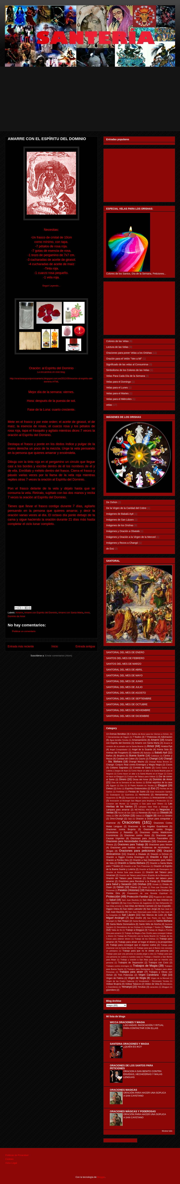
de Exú (110, 548)
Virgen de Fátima (114, 978)
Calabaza (155, 756)
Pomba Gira (113, 893)
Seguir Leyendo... (51, 285)
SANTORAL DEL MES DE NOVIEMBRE (128, 710)
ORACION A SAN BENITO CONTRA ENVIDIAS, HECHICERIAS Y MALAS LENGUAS (142, 1074)
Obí (116, 815)
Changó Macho (136, 761)
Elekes (109, 788)
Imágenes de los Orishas (119, 525)
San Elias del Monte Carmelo (139, 906)
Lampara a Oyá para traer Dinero (146, 804)
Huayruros (110, 798)
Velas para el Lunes (117, 387)
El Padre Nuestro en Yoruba (141, 785)
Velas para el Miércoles (119, 399)
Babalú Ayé (161, 752)
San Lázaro (128, 914)
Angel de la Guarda (142, 749)
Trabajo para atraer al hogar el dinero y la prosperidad (145, 942)
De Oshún (111, 502)
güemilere (111, 990)
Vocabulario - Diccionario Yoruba (154, 981)
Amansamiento (139, 740)
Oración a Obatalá (136, 854)
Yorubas (142, 987)
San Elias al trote (113, 906)
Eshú (119, 788)
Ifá (120, 797)
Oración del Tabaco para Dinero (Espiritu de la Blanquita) (144, 875)
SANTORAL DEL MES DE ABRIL (124, 669)
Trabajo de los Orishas (145, 939)
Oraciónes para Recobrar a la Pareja (137, 881)
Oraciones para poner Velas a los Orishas (129, 352)
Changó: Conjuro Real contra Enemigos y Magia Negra (134, 764)
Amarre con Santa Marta (70, 612)
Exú (153, 788)
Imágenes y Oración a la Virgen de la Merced (131, 537)
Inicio (55, 646)
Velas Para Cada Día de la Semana (125, 375)
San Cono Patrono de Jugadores (137, 903)
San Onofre (136, 918)
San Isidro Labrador (133, 909)
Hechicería (144, 794)
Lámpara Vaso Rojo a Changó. (154, 807)
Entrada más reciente (21, 646)
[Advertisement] (90, 106)
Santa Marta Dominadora (122, 924)
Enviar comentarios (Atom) (58, 655)
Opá (130, 819)
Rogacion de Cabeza (163, 897)
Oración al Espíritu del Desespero (154, 869)
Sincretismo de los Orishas (128, 927)
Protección (113, 896)
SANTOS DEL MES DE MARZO (123, 663)
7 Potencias (151, 737)
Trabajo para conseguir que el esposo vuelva (133, 945)
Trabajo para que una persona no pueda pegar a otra (129, 954)
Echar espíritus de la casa (159, 782)
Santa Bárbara (164, 920)
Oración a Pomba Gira (117, 860)
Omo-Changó (116, 818)
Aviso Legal (11, 1163)
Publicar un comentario (24, 631)
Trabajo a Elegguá (135, 930)
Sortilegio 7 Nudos (152, 927)
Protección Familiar (137, 896)
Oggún (149, 815)
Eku (122, 785)
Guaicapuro (115, 795)
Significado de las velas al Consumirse (127, 364)
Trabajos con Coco (158, 962)
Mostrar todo (167, 1131)
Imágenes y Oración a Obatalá (123, 531)
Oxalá (144, 887)
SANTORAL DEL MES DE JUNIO (124, 681)
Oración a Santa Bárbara (131, 863)
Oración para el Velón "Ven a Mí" (124, 358)
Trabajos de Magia (145, 965)
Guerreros (129, 795)
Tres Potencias (125, 975)
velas (109, 404)
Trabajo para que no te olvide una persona (145, 951)
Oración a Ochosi (160, 854)
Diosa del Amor (140, 779)
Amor (87, 612)
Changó (153, 758)
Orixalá (155, 884)
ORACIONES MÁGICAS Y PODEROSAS (133, 1111)
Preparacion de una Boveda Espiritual (147, 893)
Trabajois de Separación (130, 962)
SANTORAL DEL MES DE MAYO (124, 675)
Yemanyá (127, 986)
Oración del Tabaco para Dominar (124, 878)
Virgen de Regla (137, 978)
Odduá (139, 816)
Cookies (9, 1159)
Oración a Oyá (159, 857)
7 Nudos (137, 737)
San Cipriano (112, 903)
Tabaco (168, 927)
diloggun (165, 987)
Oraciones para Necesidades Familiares (128, 841)
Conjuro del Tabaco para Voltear (141, 776)
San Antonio (163, 900)
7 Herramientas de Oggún (117, 737)
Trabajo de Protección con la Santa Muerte (136, 936)
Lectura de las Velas (117, 347)
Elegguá (162, 785)
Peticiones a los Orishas (157, 890)
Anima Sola (163, 749)
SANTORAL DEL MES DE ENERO (125, 652)
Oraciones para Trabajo (131, 844)
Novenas (143, 812)
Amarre (19, 612)
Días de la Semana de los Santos (126, 782)
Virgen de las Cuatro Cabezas (120, 981)
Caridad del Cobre (126, 758)
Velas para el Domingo (118, 381)
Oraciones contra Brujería (121, 829)
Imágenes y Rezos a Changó (122, 542)
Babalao (147, 753)
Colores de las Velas (117, 341)
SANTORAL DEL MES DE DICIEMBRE (127, 716)
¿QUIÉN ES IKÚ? (132, 1046)
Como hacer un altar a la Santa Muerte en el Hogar (140, 774)
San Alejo (147, 900)
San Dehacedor (162, 903)
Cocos (169, 764)
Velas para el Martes (117, 393)
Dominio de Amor (16, 616)
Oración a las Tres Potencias (137, 866)
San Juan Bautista (115, 912)
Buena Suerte (136, 755)
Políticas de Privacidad (16, 1155)
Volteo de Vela (152, 984)
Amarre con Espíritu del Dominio (40, 612)
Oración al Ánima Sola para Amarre (123, 872)
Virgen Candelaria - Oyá (152, 974)
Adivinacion (166, 737)
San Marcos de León (152, 915)
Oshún (120, 887)
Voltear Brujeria (113, 984)
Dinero (122, 779)
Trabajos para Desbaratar (138, 969)
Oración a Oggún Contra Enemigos (125, 857)
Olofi (159, 816)
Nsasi (154, 813)
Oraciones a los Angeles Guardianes (148, 826)
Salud (112, 899)
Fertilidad (120, 792)
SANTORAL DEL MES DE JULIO (124, 687)
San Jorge (152, 909)
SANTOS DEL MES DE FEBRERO (125, 658)
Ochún (126, 815)
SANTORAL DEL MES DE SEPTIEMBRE (128, 698)
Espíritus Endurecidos (136, 788)
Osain (109, 887)
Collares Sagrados (119, 767)
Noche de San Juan (126, 813)
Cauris (142, 758)
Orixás (165, 884)
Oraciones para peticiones (137, 850)
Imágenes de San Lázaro (120, 519)
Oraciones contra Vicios (137, 835)
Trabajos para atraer (131, 971)
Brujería (121, 755)
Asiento (136, 752)
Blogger (101, 1177)
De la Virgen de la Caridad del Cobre (126, 508)
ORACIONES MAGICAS (123, 1089)
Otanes (133, 887)
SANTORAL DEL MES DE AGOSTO (126, 692)
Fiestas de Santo (137, 791)
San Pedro (152, 918)
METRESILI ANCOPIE (145, 810)
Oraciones (131, 822)
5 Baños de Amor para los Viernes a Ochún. (149, 734)
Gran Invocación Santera (161, 792)
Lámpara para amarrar (118, 809)
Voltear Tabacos (133, 984)
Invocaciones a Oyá (162, 797)
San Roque (123, 921)
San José (165, 909)
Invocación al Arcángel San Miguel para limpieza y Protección (138, 801)
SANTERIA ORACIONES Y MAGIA (129, 1043)
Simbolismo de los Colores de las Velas (127, 370)
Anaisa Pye (166, 746)
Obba (108, 816)
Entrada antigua (85, 646)
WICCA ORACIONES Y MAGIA (127, 1022)
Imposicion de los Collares (137, 798)
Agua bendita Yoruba (119, 740)
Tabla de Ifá (116, 930)
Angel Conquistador (119, 749)
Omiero (168, 815)
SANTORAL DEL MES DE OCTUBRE (126, 704)
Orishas (142, 884)
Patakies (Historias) (128, 890)
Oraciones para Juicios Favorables (149, 838)
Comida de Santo (142, 767)
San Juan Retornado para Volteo (142, 912)
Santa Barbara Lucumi (143, 921)
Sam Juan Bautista (130, 900)
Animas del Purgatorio (117, 752)
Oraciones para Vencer (160, 844)
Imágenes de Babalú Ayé (119, 513)
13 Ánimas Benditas (116, 734)
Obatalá (164, 812)
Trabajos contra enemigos (117, 966)
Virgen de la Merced (160, 978)
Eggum (113, 785)
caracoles (154, 987)
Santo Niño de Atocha (150, 924)
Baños (109, 755)
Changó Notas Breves (159, 762)
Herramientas (161, 794)
